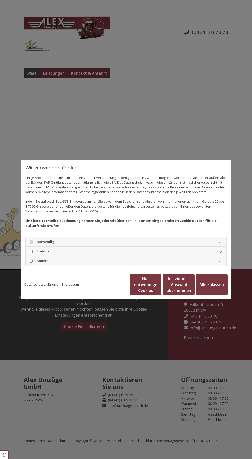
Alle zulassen (205, 284)
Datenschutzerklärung (41, 284)
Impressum (70, 284)
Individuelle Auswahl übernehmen (158, 284)
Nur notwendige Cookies (111, 284)
